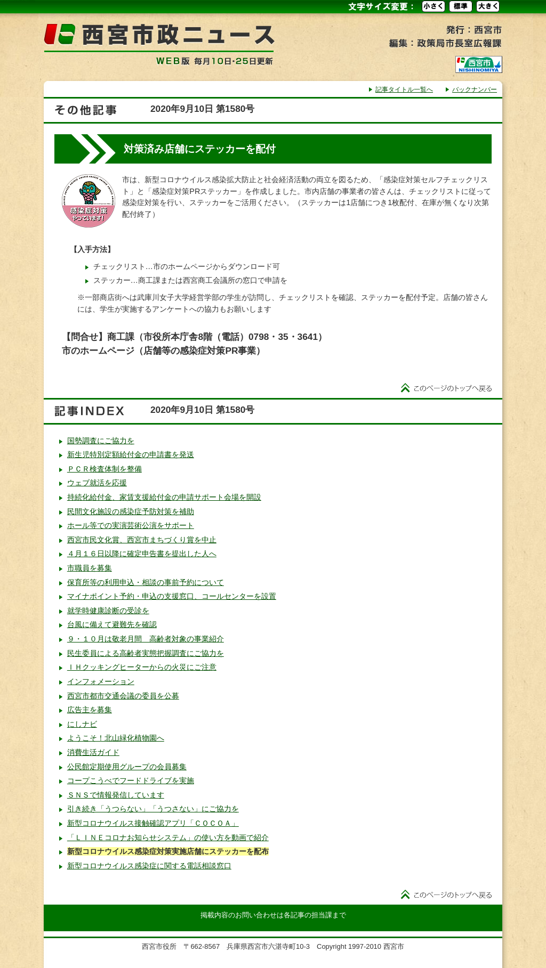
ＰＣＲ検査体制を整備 (104, 469)
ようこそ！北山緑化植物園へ (115, 738)
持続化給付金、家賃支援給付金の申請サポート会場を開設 (164, 497)
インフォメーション (100, 681)
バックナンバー (474, 89)
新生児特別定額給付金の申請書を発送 (130, 454)
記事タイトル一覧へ (404, 89)
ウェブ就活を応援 (97, 482)
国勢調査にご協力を (100, 440)
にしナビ (82, 724)
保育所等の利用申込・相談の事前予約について (145, 582)
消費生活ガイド (93, 752)
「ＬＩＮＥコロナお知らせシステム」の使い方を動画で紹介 (168, 837)
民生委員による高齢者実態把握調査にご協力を (145, 653)
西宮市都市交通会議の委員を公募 (123, 696)
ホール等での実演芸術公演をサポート (130, 525)
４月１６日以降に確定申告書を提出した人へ (141, 553)
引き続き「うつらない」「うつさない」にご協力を (153, 808)
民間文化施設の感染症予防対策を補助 (130, 511)
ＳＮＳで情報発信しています (115, 795)
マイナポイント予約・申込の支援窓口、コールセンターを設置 (171, 596)
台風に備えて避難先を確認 (112, 624)
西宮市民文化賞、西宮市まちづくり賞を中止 (141, 539)
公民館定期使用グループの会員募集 (127, 766)
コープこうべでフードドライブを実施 (130, 780)
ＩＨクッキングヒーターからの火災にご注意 (141, 667)
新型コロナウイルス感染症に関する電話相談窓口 (149, 865)
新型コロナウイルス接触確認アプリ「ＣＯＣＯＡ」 (153, 823)
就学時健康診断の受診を (108, 610)
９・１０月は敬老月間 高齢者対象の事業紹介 (145, 639)
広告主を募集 (89, 709)
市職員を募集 (89, 568)
